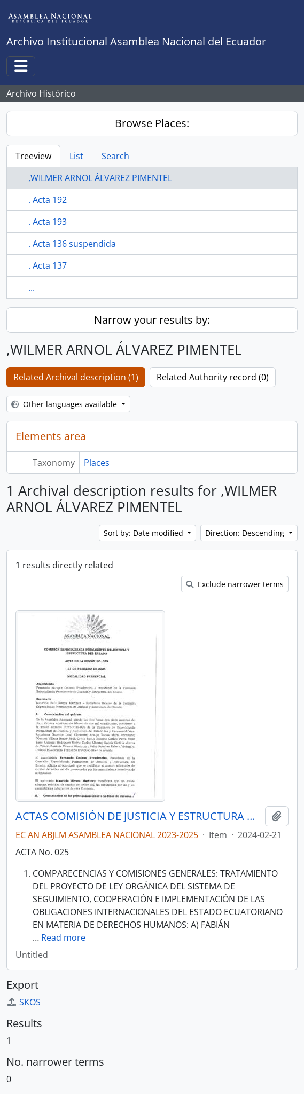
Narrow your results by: (152, 319)
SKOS (23, 1002)
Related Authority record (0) (213, 377)
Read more (63, 937)
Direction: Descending (245, 533)
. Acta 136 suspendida (72, 243)
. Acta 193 (47, 222)
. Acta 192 (47, 200)
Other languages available (65, 404)
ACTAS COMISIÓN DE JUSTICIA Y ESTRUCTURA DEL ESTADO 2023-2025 (138, 816)
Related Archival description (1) (75, 377)
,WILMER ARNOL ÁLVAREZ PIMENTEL (100, 178)
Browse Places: (152, 123)
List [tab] (76, 156)
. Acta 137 (47, 265)
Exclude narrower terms (235, 584)
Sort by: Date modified (144, 533)
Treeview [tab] (33, 156)
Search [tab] (115, 156)
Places (97, 462)
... (31, 287)
